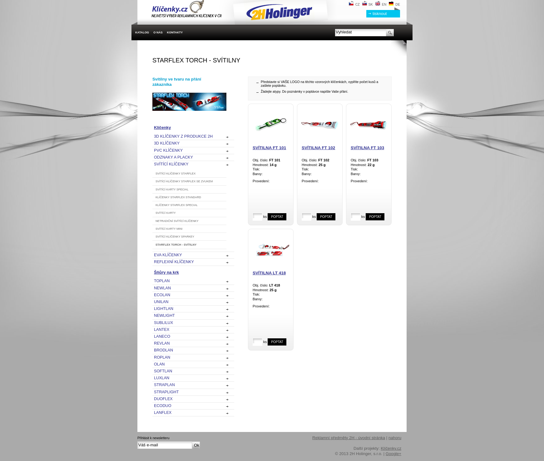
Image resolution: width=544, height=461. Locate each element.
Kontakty (175, 32)
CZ (354, 4)
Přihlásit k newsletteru (153, 438)
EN (381, 4)
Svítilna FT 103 (367, 147)
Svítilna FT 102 (318, 147)
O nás (157, 32)
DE (394, 4)
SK (367, 4)
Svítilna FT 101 (269, 147)
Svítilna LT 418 (269, 273)
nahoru (394, 437)
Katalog (142, 32)
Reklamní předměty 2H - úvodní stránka (348, 437)
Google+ (393, 453)
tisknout (380, 13)
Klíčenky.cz (391, 448)
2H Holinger (226, 9)
